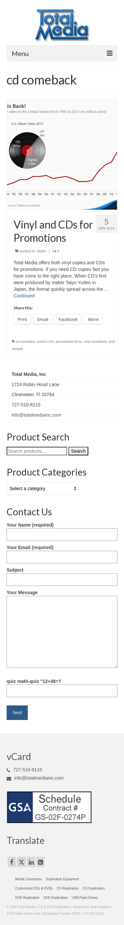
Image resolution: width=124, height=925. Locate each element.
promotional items (69, 341)
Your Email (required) (62, 552)
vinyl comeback (95, 341)
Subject (62, 574)
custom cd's (45, 341)
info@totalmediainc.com (36, 415)
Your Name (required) (62, 529)
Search (78, 451)
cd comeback (25, 341)
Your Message (62, 596)
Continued (24, 295)
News (41, 251)
